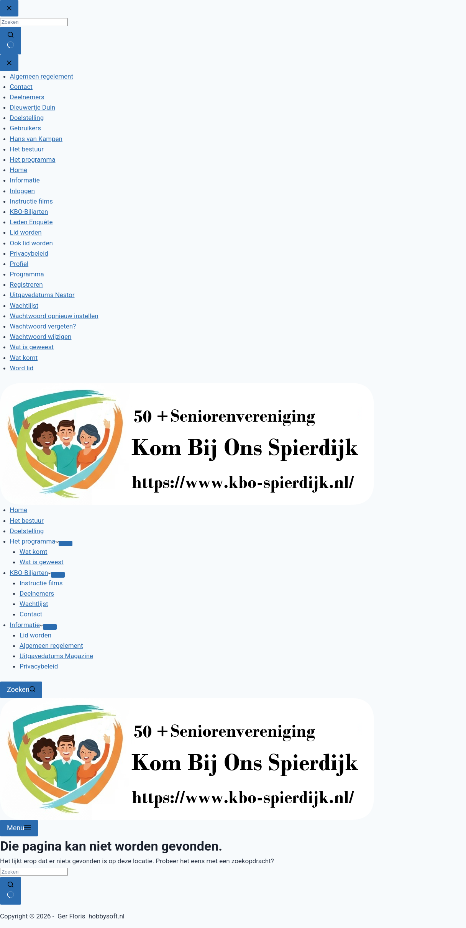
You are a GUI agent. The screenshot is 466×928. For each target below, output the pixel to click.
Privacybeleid (39, 666)
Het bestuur (27, 520)
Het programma (34, 541)
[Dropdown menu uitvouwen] (65, 543)
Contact (31, 614)
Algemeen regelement (51, 645)
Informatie (26, 625)
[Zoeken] (21, 690)
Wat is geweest (42, 562)
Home (19, 510)
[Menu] (19, 828)
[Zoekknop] (10, 891)
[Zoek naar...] (34, 872)
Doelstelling (27, 531)
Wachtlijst (34, 604)
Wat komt (34, 551)
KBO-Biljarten (30, 573)
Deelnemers (37, 593)
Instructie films (41, 583)
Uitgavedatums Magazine (56, 656)
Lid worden (35, 635)
